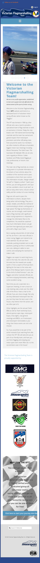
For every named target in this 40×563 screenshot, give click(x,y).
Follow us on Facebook (11, 2)
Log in (36, 7)
